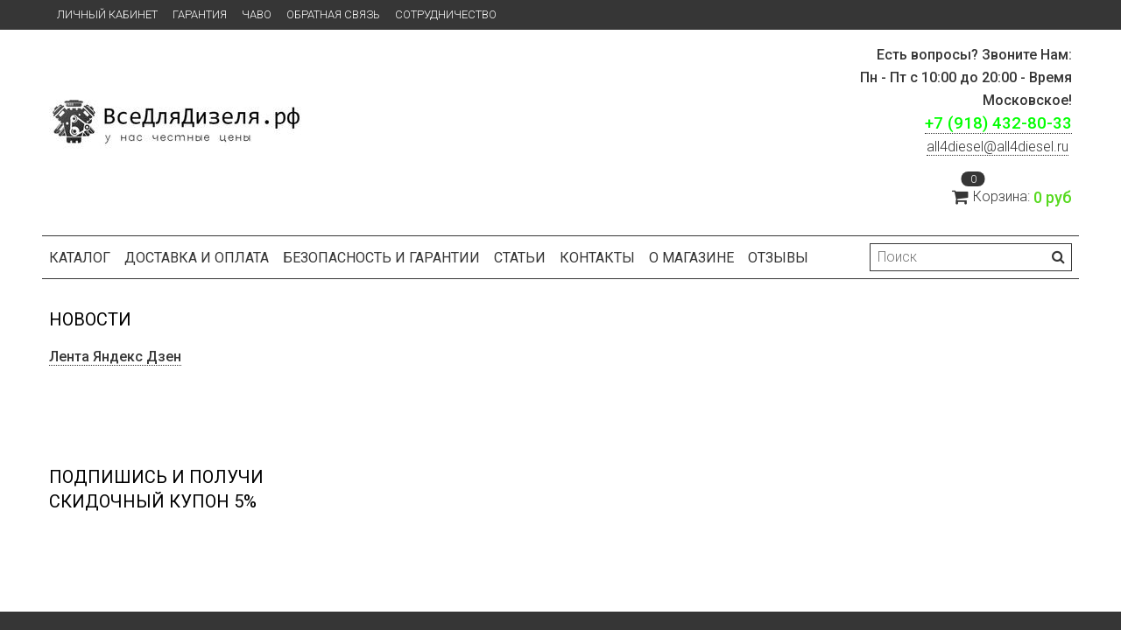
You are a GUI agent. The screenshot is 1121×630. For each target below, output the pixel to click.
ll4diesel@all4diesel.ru (997, 146)
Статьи (520, 257)
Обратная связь (333, 14)
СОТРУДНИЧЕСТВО (446, 14)
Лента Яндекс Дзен (115, 356)
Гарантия (200, 14)
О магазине (691, 257)
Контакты (597, 257)
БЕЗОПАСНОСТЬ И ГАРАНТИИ (381, 257)
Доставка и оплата (196, 257)
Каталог (79, 257)
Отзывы (778, 257)
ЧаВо (256, 14)
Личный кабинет (107, 14)
